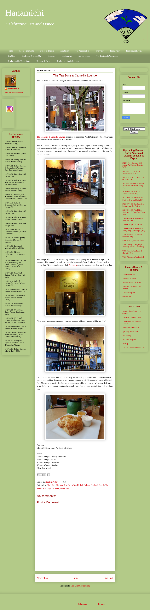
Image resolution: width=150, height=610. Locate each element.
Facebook (73, 265)
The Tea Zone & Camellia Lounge (51, 137)
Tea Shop (11, 56)
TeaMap (125, 344)
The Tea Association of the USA (133, 348)
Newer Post (42, 578)
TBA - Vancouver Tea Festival (133, 257)
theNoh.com (126, 297)
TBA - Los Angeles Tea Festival (133, 241)
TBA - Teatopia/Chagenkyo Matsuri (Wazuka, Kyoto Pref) (133, 246)
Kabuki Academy (128, 274)
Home (10, 51)
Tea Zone (55, 488)
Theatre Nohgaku (128, 293)
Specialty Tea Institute (130, 331)
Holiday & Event (43, 61)
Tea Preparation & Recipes (68, 61)
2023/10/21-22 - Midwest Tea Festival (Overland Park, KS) (132, 199)
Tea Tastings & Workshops (107, 56)
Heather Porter (51, 482)
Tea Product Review (134, 51)
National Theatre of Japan (131, 282)
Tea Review (115, 51)
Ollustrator (82, 604)
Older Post (108, 578)
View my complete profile (14, 92)
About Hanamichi (26, 51)
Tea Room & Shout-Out (31, 56)
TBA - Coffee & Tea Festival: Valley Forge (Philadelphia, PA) (133, 229)
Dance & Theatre (47, 51)
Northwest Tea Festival (130, 328)
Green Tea (72, 485)
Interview (100, 51)
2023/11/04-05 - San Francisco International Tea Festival (133, 205)
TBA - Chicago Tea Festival (132, 224)
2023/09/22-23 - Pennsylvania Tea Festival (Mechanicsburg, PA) (133, 185)
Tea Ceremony (84, 56)
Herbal (80, 485)
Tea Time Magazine (129, 340)
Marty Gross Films (129, 278)
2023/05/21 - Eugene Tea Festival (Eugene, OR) (131, 172)
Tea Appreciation (82, 51)
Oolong (87, 485)
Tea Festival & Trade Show (19, 61)
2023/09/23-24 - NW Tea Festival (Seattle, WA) (131, 193)
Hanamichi (24, 12)
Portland (94, 485)
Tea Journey (126, 336)
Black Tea (51, 485)
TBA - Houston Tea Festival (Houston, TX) (132, 236)
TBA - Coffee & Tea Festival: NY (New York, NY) (132, 219)
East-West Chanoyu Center (132, 317)
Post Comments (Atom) (80, 586)
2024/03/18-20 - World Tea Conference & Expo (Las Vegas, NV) (133, 212)
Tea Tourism (67, 56)
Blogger (101, 604)
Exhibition (64, 51)
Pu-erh (101, 485)
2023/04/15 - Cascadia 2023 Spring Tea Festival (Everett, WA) (132, 165)
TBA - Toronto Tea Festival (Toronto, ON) (132, 252)
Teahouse (51, 56)
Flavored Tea (61, 485)
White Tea (64, 488)
